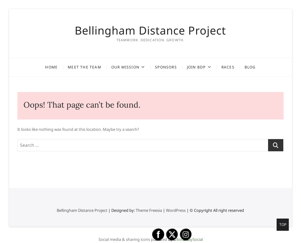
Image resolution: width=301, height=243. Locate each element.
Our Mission (125, 67)
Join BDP (196, 67)
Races (228, 67)
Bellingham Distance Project (150, 30)
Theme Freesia (149, 210)
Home (51, 67)
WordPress (176, 210)
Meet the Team (84, 67)
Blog (250, 67)
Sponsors (166, 67)
